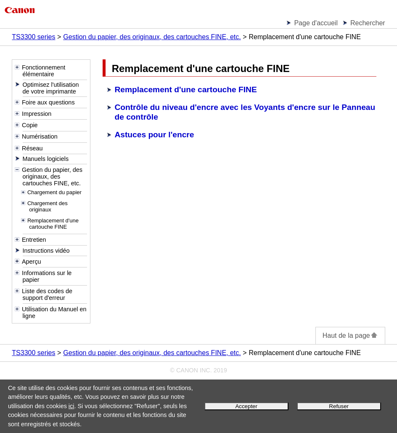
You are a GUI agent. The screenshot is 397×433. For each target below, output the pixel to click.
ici (71, 406)
